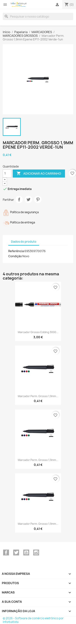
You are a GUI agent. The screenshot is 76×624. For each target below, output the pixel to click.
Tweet (28, 199)
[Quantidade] (7, 173)
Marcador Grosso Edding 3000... (38, 332)
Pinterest (37, 199)
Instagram (36, 552)
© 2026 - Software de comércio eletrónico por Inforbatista (33, 620)
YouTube (26, 552)
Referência (16, 251)
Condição (15, 256)
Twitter (16, 552)
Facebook (6, 552)
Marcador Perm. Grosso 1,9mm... (38, 396)
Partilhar (19, 199)
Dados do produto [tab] (23, 242)
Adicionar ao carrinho (39, 173)
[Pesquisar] (38, 16)
